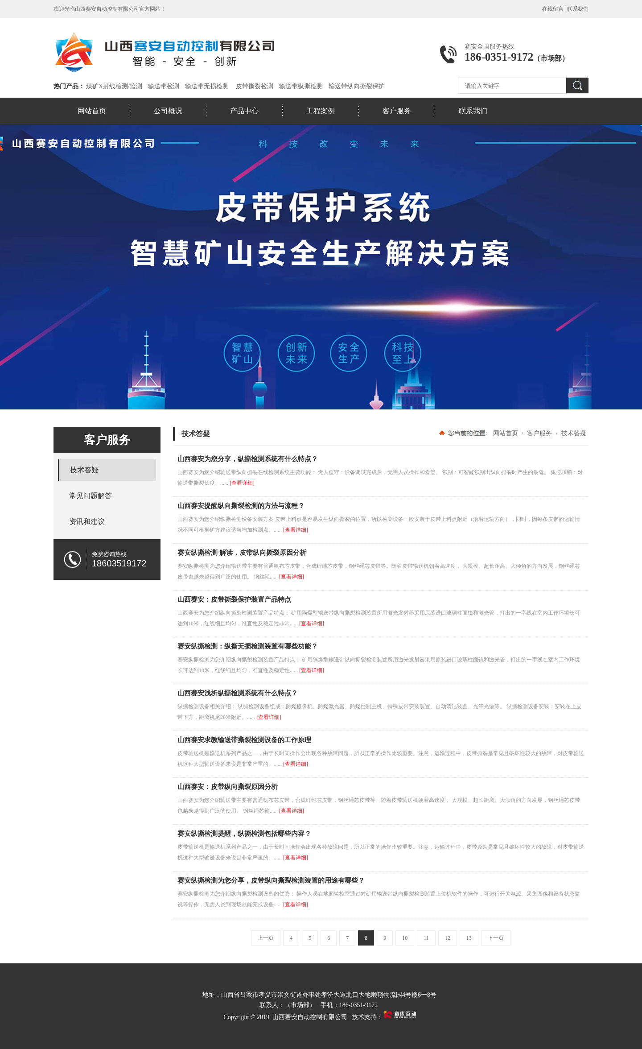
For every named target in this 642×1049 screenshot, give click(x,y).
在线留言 (553, 9)
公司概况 (168, 111)
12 (447, 938)
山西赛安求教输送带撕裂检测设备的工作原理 (244, 739)
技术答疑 (573, 433)
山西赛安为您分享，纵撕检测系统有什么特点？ (247, 459)
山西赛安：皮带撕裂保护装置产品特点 (234, 599)
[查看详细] (242, 483)
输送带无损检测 (207, 86)
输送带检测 (163, 86)
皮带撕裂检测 (254, 86)
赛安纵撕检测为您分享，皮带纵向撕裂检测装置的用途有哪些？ (271, 880)
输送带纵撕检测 (301, 86)
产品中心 (244, 111)
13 (469, 938)
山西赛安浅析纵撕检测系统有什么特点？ (237, 693)
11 (426, 938)
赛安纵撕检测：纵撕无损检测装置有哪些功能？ (247, 646)
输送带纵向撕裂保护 (357, 86)
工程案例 (320, 111)
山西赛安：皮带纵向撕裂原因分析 (227, 786)
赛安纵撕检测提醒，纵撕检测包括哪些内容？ (244, 833)
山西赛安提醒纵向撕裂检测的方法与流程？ (241, 505)
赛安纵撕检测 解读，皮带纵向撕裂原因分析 (241, 552)
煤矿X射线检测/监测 (114, 86)
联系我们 (577, 9)
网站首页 (92, 111)
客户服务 (397, 111)
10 (404, 938)
